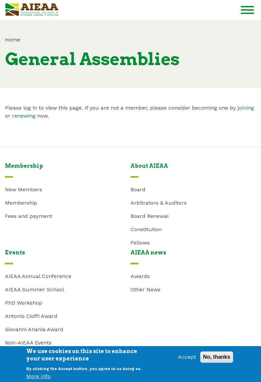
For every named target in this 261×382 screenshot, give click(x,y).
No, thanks (216, 359)
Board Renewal (149, 216)
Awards (140, 276)
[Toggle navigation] (247, 11)
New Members (23, 189)
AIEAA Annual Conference (38, 276)
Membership (21, 203)
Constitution (146, 229)
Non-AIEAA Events (28, 342)
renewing (24, 116)
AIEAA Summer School (34, 289)
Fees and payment (28, 216)
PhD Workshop (23, 303)
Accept (187, 359)
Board (137, 189)
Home (12, 40)
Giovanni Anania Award (34, 329)
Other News (145, 289)
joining (245, 108)
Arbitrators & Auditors (158, 203)
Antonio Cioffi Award (31, 316)
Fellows (140, 242)
